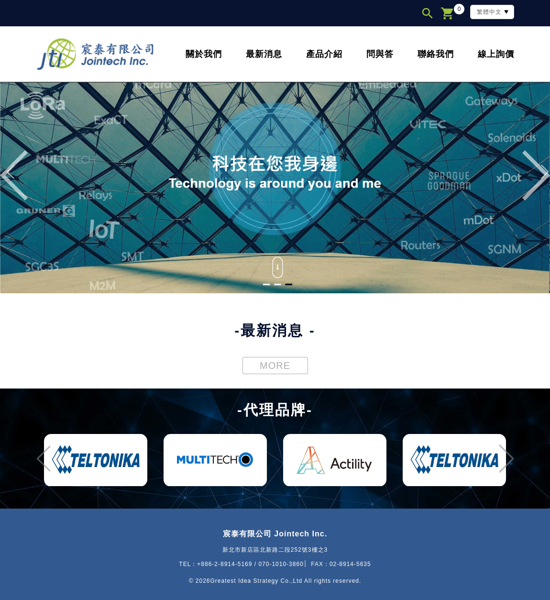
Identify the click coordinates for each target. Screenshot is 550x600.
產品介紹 (324, 54)
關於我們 (204, 54)
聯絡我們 (436, 54)
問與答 (380, 54)
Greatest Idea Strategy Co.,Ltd (256, 581)
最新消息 (264, 54)
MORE (275, 365)
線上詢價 (496, 54)
